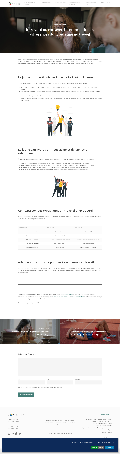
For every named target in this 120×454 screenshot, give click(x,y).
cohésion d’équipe (68, 294)
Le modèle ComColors (60, 3)
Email (49, 379)
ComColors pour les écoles (91, 3)
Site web (77, 379)
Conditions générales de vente (104, 425)
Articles (103, 3)
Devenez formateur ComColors (29, 3)
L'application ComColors (53, 420)
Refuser (101, 447)
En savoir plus (109, 447)
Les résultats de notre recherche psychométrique (98, 419)
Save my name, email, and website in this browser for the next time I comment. (41, 387)
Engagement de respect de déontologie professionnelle (97, 428)
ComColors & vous (46, 3)
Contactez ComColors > (105, 437)
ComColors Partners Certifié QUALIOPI (101, 421)
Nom (20, 379)
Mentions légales (107, 430)
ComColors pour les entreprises (74, 3)
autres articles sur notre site (60, 297)
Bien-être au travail (60, 24)
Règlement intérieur (106, 432)
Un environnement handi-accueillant (102, 423)
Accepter (94, 447)
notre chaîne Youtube (78, 297)
